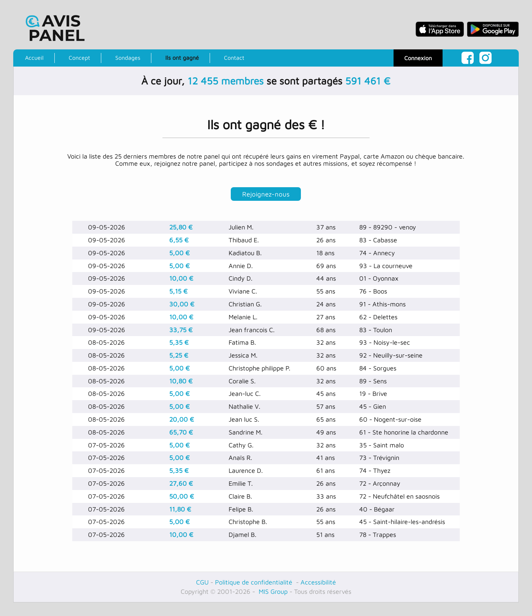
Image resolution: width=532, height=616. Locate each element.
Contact (234, 57)
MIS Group (272, 593)
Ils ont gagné (182, 57)
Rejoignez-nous (265, 195)
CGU (202, 584)
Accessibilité (318, 584)
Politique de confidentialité (254, 584)
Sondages (127, 57)
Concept (79, 57)
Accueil (34, 57)
